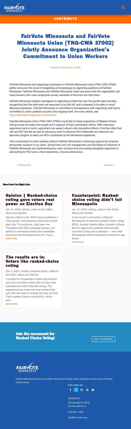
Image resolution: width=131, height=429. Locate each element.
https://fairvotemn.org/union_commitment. (33, 115)
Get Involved (103, 339)
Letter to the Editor (41, 209)
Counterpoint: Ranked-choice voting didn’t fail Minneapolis (97, 200)
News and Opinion (16, 212)
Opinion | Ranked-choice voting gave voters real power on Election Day (31, 200)
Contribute (65, 19)
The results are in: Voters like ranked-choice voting (32, 262)
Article (25, 209)
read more (11, 238)
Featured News (38, 271)
